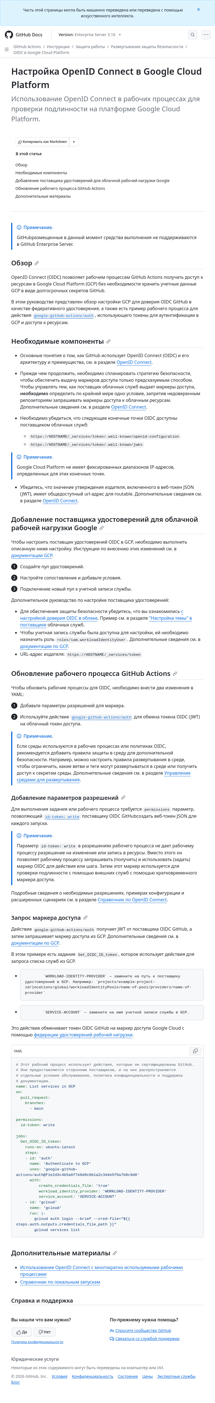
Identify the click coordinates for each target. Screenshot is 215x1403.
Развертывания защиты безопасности (147, 46)
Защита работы (90, 46)
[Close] (199, 9)
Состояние (128, 1376)
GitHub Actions (27, 46)
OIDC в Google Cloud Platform (41, 52)
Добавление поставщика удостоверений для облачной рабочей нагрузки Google (104, 523)
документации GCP (31, 555)
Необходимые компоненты (61, 341)
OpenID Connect (134, 362)
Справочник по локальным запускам (60, 1282)
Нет (44, 1331)
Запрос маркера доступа (49, 917)
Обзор (25, 262)
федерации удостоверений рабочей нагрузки (83, 1035)
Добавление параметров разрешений (68, 797)
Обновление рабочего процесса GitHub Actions (94, 673)
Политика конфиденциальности (37, 1342)
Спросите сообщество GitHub (140, 1330)
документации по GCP (44, 646)
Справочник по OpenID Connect (132, 900)
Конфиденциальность (92, 1376)
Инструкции (58, 46)
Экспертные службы (176, 1376)
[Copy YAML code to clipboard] (195, 1051)
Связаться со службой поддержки (144, 1338)
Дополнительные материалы (64, 1252)
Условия (59, 1376)
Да (22, 1331)
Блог (15, 1382)
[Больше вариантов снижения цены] (74, 141)
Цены (147, 1376)
